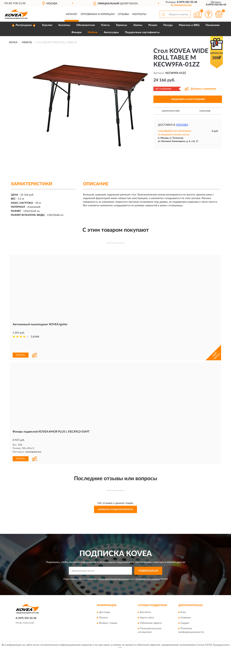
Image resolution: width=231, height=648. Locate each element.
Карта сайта (147, 605)
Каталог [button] (71, 14)
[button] (181, 5)
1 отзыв (35, 336)
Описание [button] (204, 111)
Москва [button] (182, 125)
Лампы (137, 25)
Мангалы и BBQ (189, 25)
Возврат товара (108, 611)
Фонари (76, 32)
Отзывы (123, 14)
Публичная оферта (151, 611)
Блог (183, 600)
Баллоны (64, 25)
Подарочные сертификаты (142, 32)
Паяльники (213, 25)
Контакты (139, 14)
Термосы (121, 25)
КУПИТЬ (20, 343)
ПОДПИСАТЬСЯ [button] (148, 558)
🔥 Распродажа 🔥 (24, 25)
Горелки (47, 25)
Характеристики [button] (171, 111)
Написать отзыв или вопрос (115, 497)
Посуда (168, 25)
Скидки (184, 611)
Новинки (185, 605)
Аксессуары (111, 32)
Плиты (105, 25)
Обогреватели (85, 25)
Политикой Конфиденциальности (116, 566)
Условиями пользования (147, 566)
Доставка (104, 600)
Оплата (103, 605)
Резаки (152, 25)
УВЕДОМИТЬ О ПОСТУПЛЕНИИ (188, 99)
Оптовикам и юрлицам (98, 14)
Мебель (93, 32)
